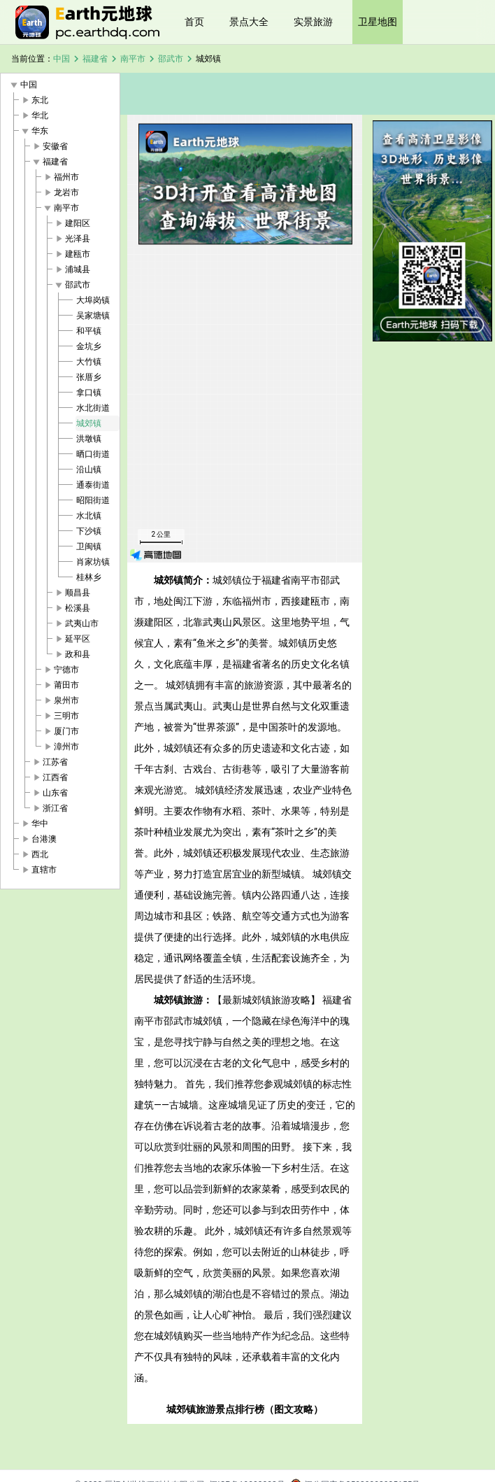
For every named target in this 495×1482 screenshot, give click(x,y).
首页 (194, 21)
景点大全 (248, 21)
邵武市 (170, 59)
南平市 (132, 59)
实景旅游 (313, 21)
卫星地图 (377, 21)
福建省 (95, 59)
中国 (61, 59)
